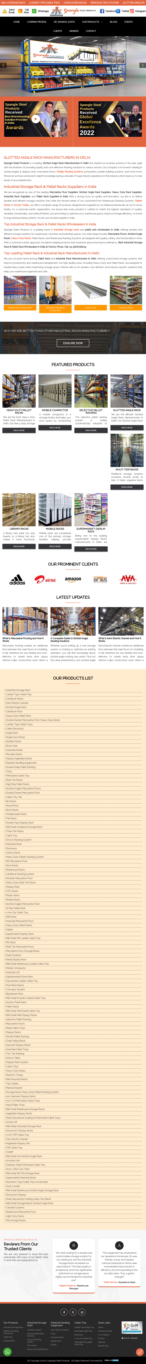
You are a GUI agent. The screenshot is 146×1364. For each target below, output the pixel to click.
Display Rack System (16, 1062)
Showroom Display (15, 1194)
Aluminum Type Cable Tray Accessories (26, 1182)
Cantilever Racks (77, 2)
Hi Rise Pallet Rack (15, 908)
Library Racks (12, 852)
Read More (19, 430)
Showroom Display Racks (19, 1130)
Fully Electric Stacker (16, 1139)
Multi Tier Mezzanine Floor (19, 946)
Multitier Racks (13, 741)
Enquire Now (73, 343)
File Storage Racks (15, 1220)
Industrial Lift (12, 972)
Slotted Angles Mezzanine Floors (23, 788)
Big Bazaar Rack (14, 993)
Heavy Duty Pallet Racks (18, 925)
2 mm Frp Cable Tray (16, 912)
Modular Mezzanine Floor (19, 878)
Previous (3, 65)
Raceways (11, 848)
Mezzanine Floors (15, 1023)
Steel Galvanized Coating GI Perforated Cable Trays (32, 1117)
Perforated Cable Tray (17, 775)
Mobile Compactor (15, 968)
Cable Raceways (14, 728)
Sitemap (101, 1342)
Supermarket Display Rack (19, 934)
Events (128, 22)
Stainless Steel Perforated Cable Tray (25, 1164)
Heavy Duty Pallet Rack (18, 715)
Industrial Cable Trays (17, 1049)
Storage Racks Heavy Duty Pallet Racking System (32, 1092)
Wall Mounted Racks (16, 1079)
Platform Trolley (14, 1075)
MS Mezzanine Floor (16, 861)
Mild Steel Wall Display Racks (21, 1015)
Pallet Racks (12, 1006)
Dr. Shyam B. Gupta (64, 22)
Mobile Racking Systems (70, 171)
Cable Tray (11, 835)
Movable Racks (13, 754)
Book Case (11, 745)
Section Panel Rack (15, 1002)
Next (142, 65)
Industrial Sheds (14, 750)
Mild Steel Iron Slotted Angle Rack (23, 1156)
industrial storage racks (66, 229)
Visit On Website (129, 1338)
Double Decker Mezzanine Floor (22, 792)
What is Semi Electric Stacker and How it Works (119, 639)
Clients (57, 31)
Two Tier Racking (14, 1053)
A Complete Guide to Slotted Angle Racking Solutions (69, 639)
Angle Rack (11, 733)
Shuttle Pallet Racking (17, 1036)
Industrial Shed (13, 844)
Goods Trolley (21, 205)
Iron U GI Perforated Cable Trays (22, 1100)
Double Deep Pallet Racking (20, 767)
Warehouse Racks (15, 869)
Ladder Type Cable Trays (19, 724)
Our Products (92, 22)
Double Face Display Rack (19, 822)
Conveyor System (15, 989)
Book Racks (12, 810)
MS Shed (10, 942)
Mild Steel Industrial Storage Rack (23, 1126)
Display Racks (13, 1032)
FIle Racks (11, 818)
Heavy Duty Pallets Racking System (24, 857)
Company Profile (36, 22)
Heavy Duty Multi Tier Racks (20, 882)
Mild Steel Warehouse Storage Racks (25, 1109)
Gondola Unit (12, 1160)
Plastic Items (12, 895)
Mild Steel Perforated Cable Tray (22, 1010)
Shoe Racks (11, 865)
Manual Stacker (13, 1087)
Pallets (9, 929)
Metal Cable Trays (15, 1028)
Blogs (113, 22)
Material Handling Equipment (20, 762)
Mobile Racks (12, 899)
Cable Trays (12, 1066)
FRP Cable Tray (13, 1147)
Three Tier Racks (14, 831)
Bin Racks (10, 801)
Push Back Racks (14, 985)
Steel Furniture (13, 955)
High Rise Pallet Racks (17, 784)
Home (17, 22)
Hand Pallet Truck (15, 1105)
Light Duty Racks (14, 1216)
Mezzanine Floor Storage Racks (22, 951)
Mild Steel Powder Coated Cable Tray (25, 998)
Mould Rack (12, 805)
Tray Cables (12, 1083)
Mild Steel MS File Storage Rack (22, 1173)
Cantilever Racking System (19, 874)
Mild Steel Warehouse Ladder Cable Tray (27, 963)
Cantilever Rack (13, 711)
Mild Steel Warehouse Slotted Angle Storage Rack (32, 1190)
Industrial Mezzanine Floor (19, 921)
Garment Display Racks (18, 1045)
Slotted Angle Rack (15, 707)
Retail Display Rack (15, 959)
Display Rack (12, 886)
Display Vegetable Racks (18, 758)
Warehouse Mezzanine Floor (20, 1211)
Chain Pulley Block (15, 1040)
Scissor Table (12, 1058)
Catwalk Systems (14, 1207)
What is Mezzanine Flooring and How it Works (23, 639)
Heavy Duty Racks (21, 238)
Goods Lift (11, 1122)
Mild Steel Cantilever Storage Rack (23, 827)
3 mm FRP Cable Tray (17, 1135)
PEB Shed (10, 916)
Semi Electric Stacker (107, 2)
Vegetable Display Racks (18, 1113)
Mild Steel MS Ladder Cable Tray (22, 938)
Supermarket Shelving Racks (20, 1177)
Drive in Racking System (18, 839)
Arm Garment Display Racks (20, 1096)
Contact (91, 31)
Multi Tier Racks (14, 780)
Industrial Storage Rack (17, 690)
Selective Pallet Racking (18, 1019)
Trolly (8, 771)
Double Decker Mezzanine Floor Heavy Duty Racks (32, 720)
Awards (73, 31)
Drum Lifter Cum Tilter (17, 1169)
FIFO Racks (11, 891)
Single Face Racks (15, 737)
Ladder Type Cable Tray (46, 2)
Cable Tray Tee (13, 797)
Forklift (9, 1152)
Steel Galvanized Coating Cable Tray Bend (28, 1199)
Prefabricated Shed (15, 814)
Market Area (103, 1346)
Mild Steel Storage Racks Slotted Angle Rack (29, 1203)
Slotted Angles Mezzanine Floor (22, 904)
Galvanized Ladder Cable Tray (21, 981)
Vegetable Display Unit (17, 1143)
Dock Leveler (12, 1186)
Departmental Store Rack (19, 976)
